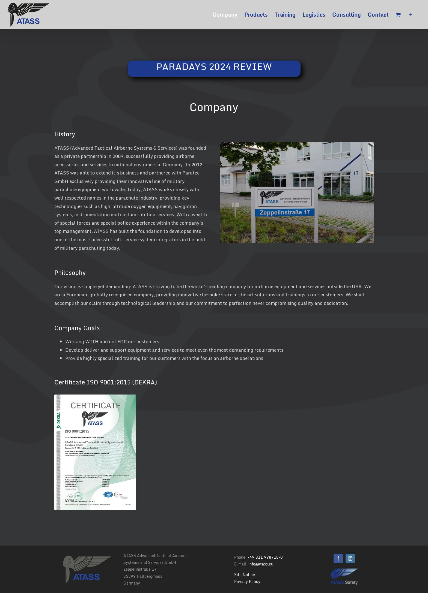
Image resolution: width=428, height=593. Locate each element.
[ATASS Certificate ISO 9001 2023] (95, 397)
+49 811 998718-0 (265, 557)
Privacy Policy (247, 581)
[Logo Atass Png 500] (344, 570)
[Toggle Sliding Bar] (410, 14)
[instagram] (350, 558)
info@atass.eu (260, 564)
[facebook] (338, 558)
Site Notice (244, 574)
